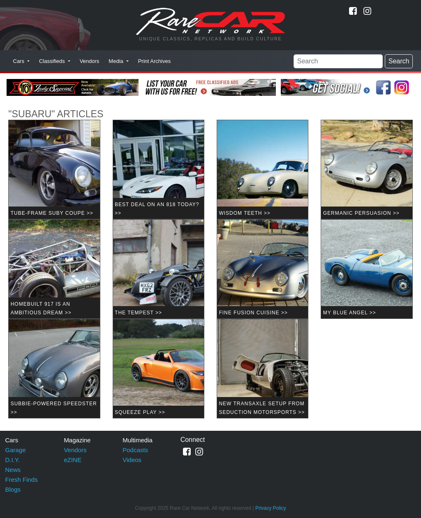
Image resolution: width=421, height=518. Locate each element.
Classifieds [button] (52, 61)
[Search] (338, 61)
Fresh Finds (21, 479)
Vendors (89, 61)
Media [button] (117, 61)
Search (399, 61)
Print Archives (154, 61)
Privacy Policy (270, 508)
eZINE (72, 459)
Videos (132, 459)
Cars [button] (19, 61)
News (13, 469)
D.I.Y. (12, 459)
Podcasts (135, 449)
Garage (15, 449)
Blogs (13, 489)
